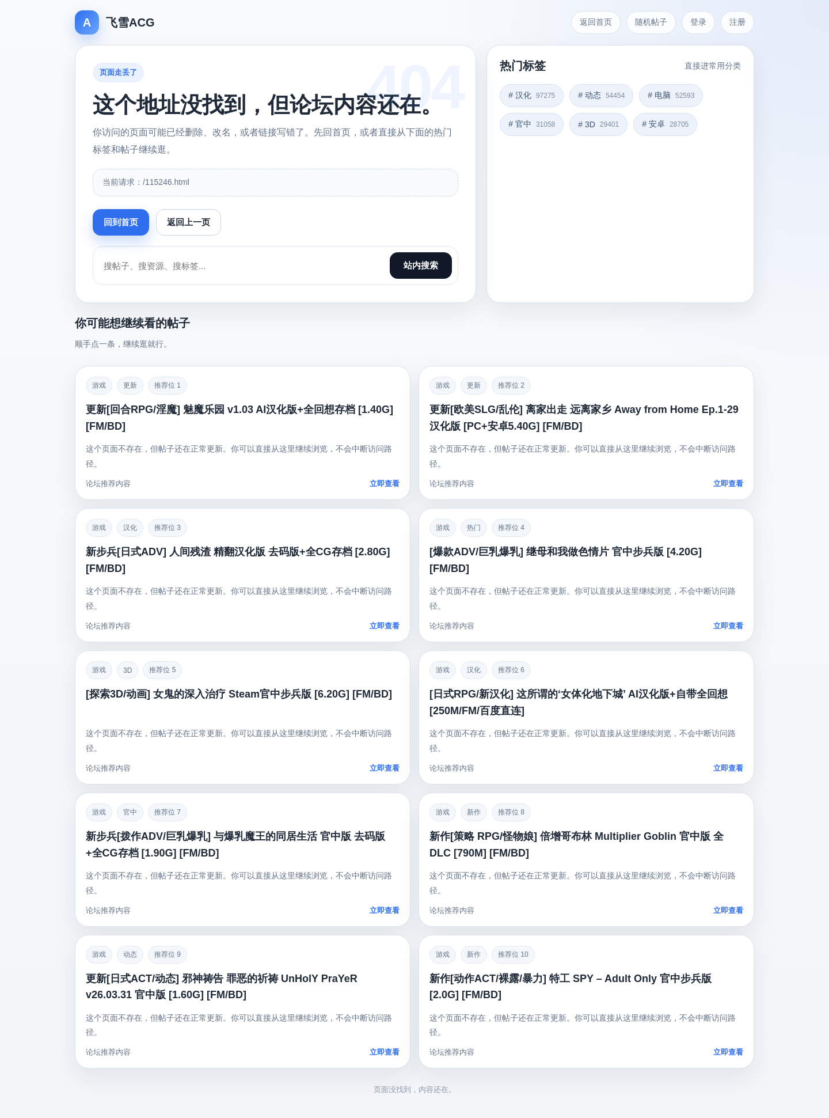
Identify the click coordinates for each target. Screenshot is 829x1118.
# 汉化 (531, 95)
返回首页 (596, 21)
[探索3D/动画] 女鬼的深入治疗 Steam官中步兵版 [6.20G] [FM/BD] (239, 694)
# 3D (598, 124)
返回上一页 (188, 222)
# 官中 (531, 123)
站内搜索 (421, 265)
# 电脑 (671, 95)
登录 (698, 21)
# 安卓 (665, 123)
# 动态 (601, 95)
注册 (737, 21)
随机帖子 (651, 21)
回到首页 (121, 222)
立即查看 (385, 483)
